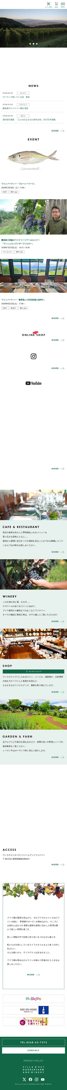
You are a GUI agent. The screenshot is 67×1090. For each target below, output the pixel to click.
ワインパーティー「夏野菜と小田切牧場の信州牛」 (23, 300)
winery (33, 574)
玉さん (23, 116)
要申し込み (14, 192)
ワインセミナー (7, 252)
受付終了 (13, 308)
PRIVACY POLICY (33, 1061)
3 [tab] (37, 44)
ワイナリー (23, 104)
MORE (55, 131)
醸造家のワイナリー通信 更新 (15, 108)
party (5, 192)
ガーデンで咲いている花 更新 (16, 97)
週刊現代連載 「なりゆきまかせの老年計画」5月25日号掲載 (29, 120)
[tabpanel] (33, 28)
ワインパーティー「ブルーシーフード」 (18, 184)
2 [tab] (33, 44)
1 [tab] (30, 44)
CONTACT (33, 1050)
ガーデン (23, 93)
